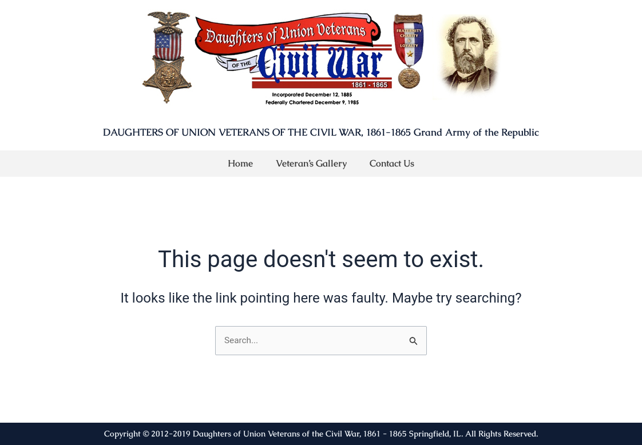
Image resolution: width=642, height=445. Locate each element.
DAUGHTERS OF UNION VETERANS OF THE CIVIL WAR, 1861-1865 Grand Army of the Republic (321, 132)
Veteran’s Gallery (311, 163)
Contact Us (392, 163)
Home (240, 163)
